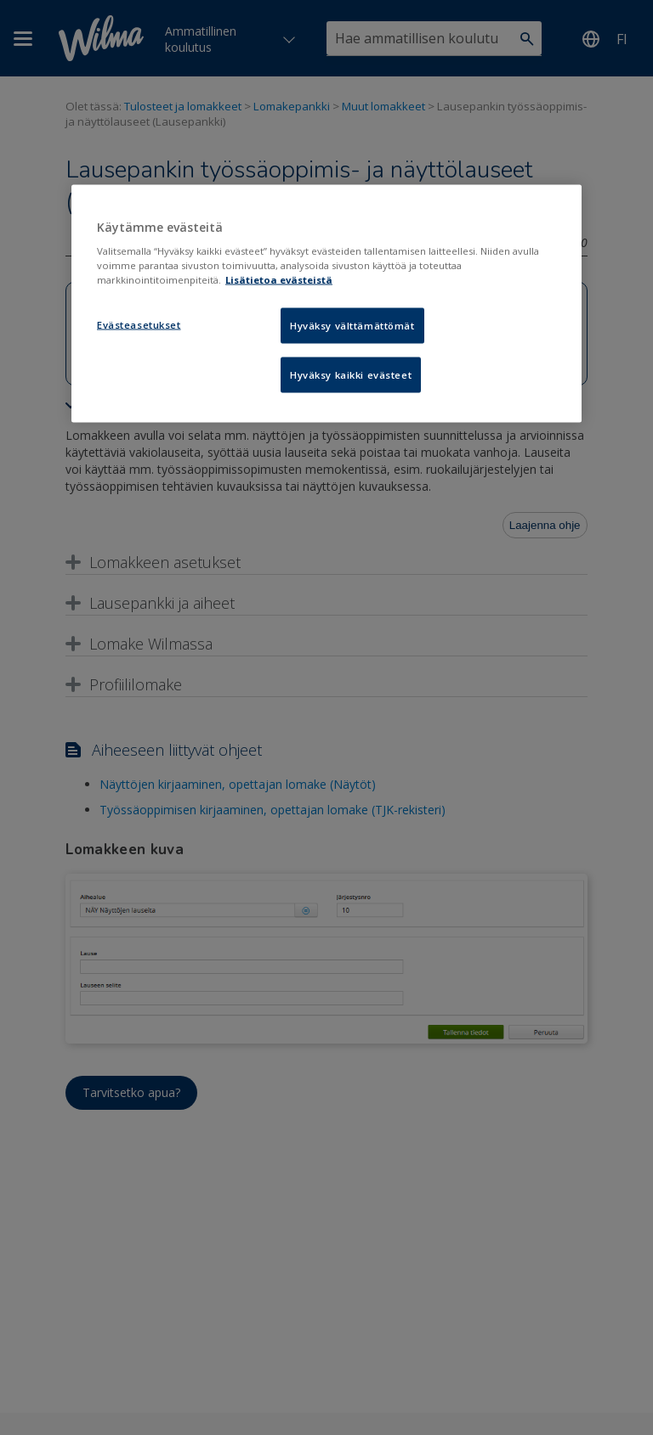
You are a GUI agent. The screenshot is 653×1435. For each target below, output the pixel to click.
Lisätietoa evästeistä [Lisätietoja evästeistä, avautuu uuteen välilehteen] (278, 279)
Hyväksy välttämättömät (352, 325)
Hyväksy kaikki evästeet (351, 375)
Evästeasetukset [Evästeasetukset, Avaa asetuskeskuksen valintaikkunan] (139, 324)
